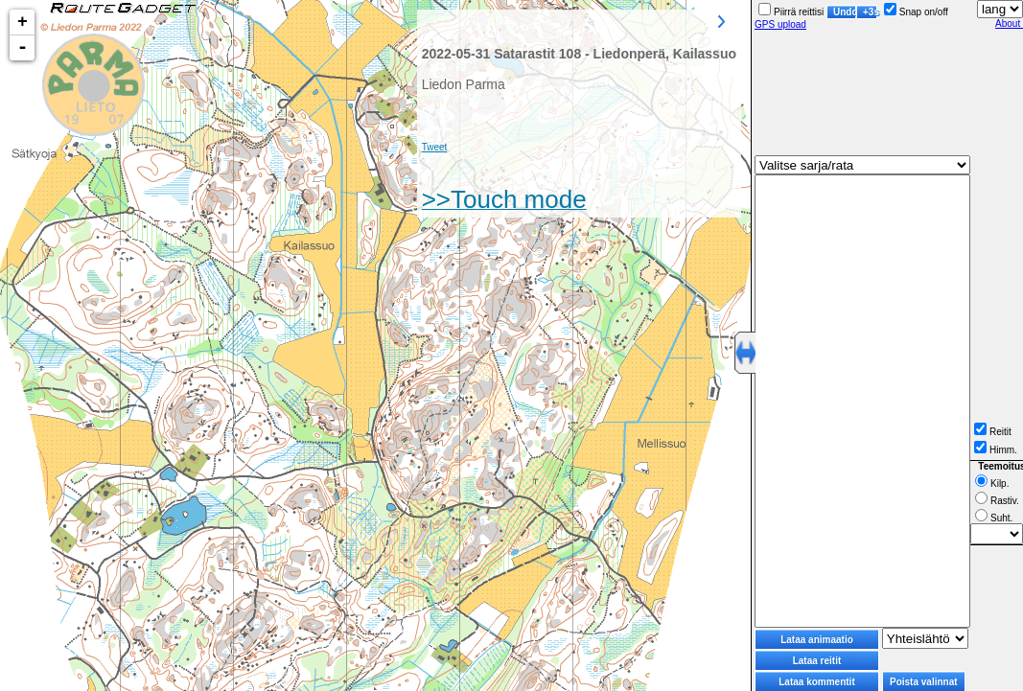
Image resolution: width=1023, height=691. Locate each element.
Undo (844, 12)
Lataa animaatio (816, 639)
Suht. (993, 518)
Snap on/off (916, 12)
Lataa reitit (817, 661)
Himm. (995, 450)
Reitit (992, 431)
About (1009, 23)
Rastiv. (997, 500)
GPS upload (780, 24)
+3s (870, 12)
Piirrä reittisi (791, 12)
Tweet (435, 147)
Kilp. (992, 483)
